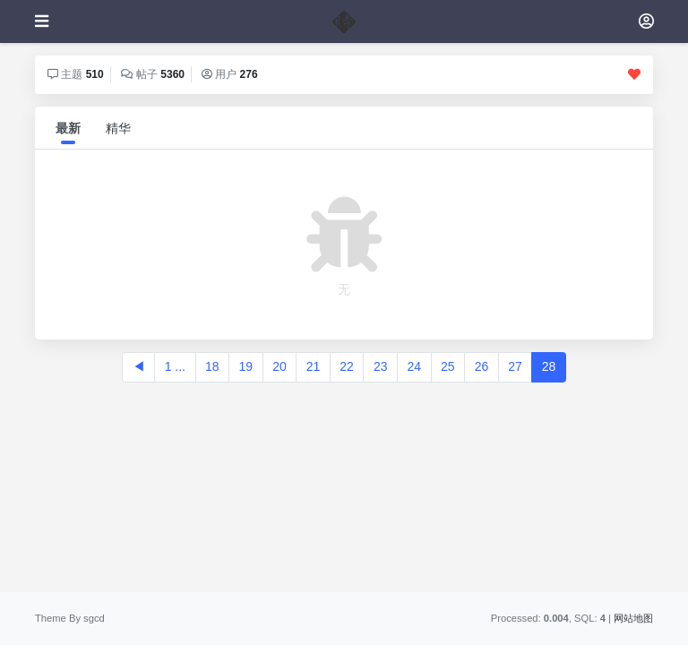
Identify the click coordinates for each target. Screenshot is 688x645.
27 (515, 366)
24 (414, 366)
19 (246, 366)
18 (212, 366)
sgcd (94, 618)
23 (381, 366)
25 (448, 366)
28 (549, 366)
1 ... (175, 366)
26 (482, 366)
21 (313, 366)
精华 (118, 128)
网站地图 (633, 618)
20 (279, 366)
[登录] (646, 21)
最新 (68, 128)
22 (347, 366)
